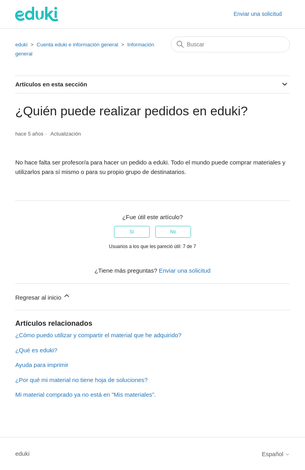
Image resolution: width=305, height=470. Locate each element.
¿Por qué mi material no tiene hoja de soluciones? (81, 379)
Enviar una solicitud (258, 14)
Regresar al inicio (43, 296)
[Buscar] (230, 44)
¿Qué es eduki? (36, 350)
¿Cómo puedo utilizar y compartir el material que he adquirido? (98, 335)
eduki (21, 45)
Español (276, 454)
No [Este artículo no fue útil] (173, 232)
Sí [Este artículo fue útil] (131, 232)
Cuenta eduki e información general (77, 45)
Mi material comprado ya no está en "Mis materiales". (85, 394)
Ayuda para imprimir (41, 364)
